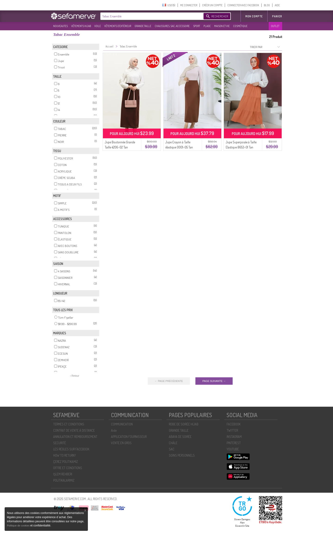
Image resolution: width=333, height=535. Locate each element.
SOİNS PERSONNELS (182, 455)
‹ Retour (74, 375)
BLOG (267, 5)
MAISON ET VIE (222, 26)
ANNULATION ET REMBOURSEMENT (75, 437)
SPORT (196, 26)
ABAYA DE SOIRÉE (180, 437)
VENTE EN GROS (121, 443)
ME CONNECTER (188, 5)
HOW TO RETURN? (64, 455)
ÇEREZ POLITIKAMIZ (65, 462)
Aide (114, 430)
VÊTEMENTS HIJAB (81, 26)
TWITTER (232, 430)
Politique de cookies (18, 525)
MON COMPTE (254, 16)
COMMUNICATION (122, 424)
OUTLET (275, 26)
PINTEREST (234, 443)
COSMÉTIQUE (240, 26)
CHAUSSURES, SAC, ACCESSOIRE (172, 26)
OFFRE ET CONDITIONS (67, 468)
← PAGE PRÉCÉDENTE (169, 381)
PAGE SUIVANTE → (214, 381)
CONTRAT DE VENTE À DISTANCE (74, 430)
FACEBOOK (233, 424)
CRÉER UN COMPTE (212, 5)
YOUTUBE (233, 449)
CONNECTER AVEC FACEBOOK (243, 5)
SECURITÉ (59, 443)
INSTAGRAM (234, 437)
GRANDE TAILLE (143, 26)
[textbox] (150, 16)
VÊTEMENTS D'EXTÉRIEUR (117, 26)
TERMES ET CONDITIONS (68, 424)
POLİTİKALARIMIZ (63, 480)
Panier (277, 16)
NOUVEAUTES (60, 26)
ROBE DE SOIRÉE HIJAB (183, 424)
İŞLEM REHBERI (62, 474)
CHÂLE (173, 443)
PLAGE (207, 26)
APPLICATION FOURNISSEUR (129, 437)
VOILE (97, 26)
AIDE (277, 5)
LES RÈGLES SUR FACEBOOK (71, 449)
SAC (171, 449)
